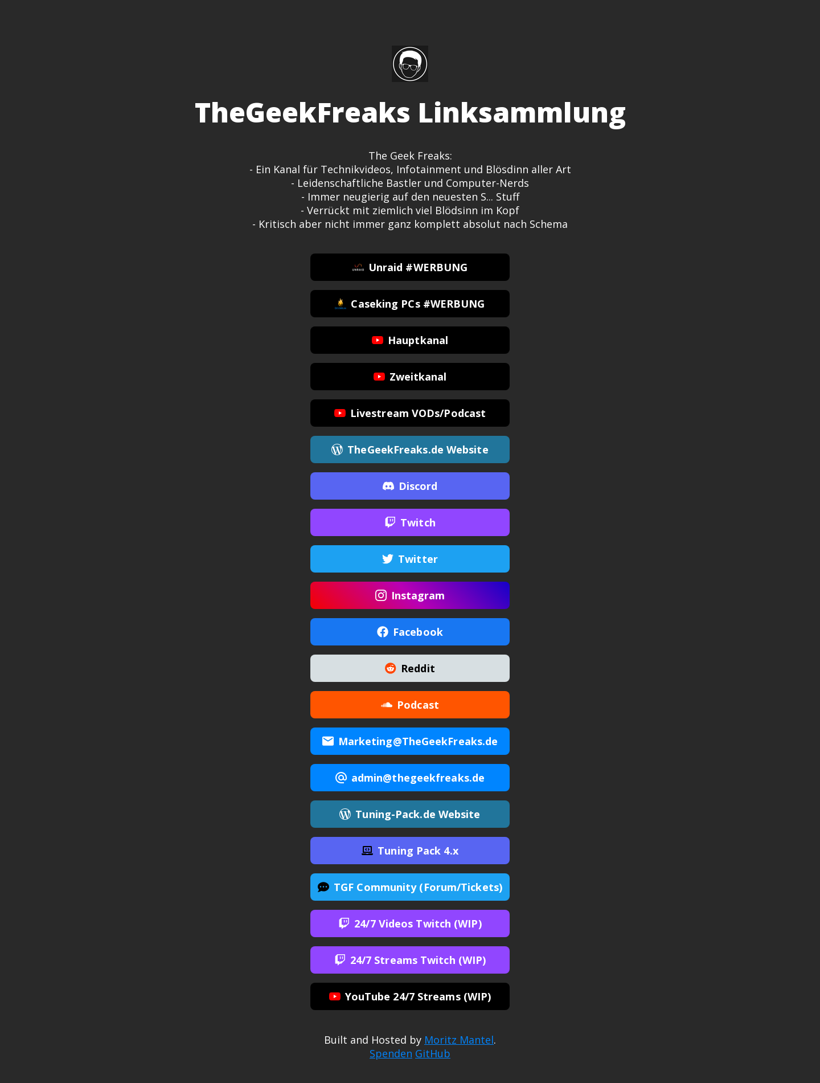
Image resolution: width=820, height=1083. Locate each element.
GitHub (432, 1053)
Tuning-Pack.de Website (409, 814)
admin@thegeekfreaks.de (410, 778)
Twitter (410, 559)
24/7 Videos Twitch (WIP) (409, 924)
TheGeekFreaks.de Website (409, 450)
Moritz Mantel (459, 1040)
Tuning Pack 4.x (410, 851)
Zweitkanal (410, 377)
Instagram (410, 596)
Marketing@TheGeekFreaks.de (410, 741)
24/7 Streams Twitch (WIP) (410, 960)
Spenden (391, 1053)
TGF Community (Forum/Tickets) (410, 887)
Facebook (410, 632)
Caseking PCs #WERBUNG (410, 304)
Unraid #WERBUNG (410, 267)
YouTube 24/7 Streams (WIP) (410, 997)
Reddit (410, 668)
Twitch (410, 523)
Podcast (410, 705)
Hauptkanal (410, 340)
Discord (410, 486)
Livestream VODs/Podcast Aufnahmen (410, 416)
